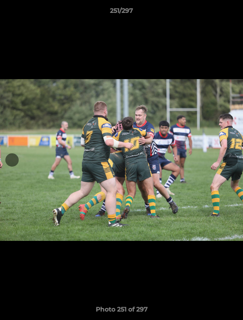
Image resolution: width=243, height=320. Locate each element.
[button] (232, 13)
